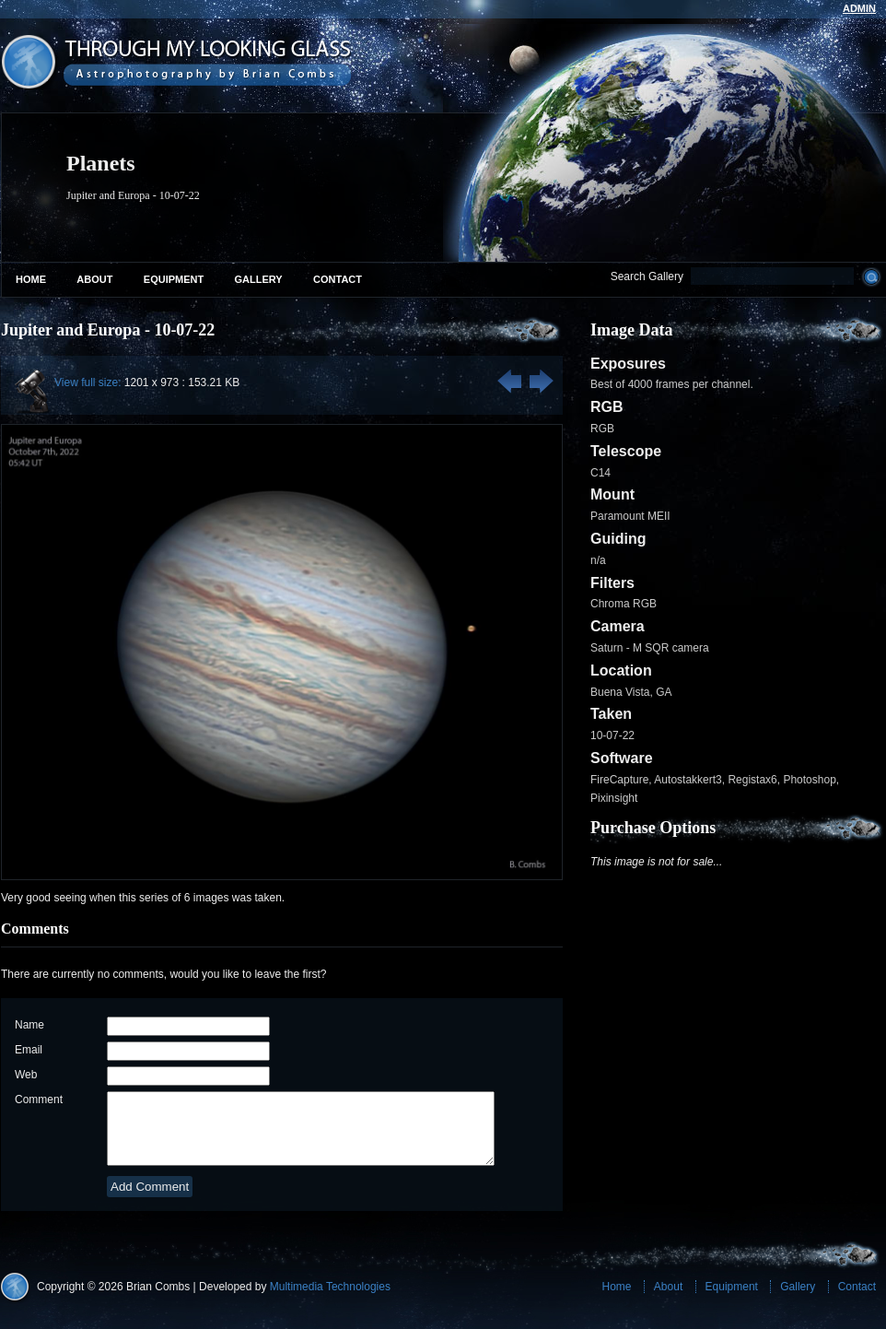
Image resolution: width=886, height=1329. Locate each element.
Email (28, 1049)
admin (859, 8)
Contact (337, 279)
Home (31, 279)
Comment (39, 1099)
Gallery (259, 279)
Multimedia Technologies (330, 1300)
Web (26, 1074)
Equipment (174, 279)
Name (29, 1024)
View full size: (87, 382)
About (94, 279)
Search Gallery (647, 276)
